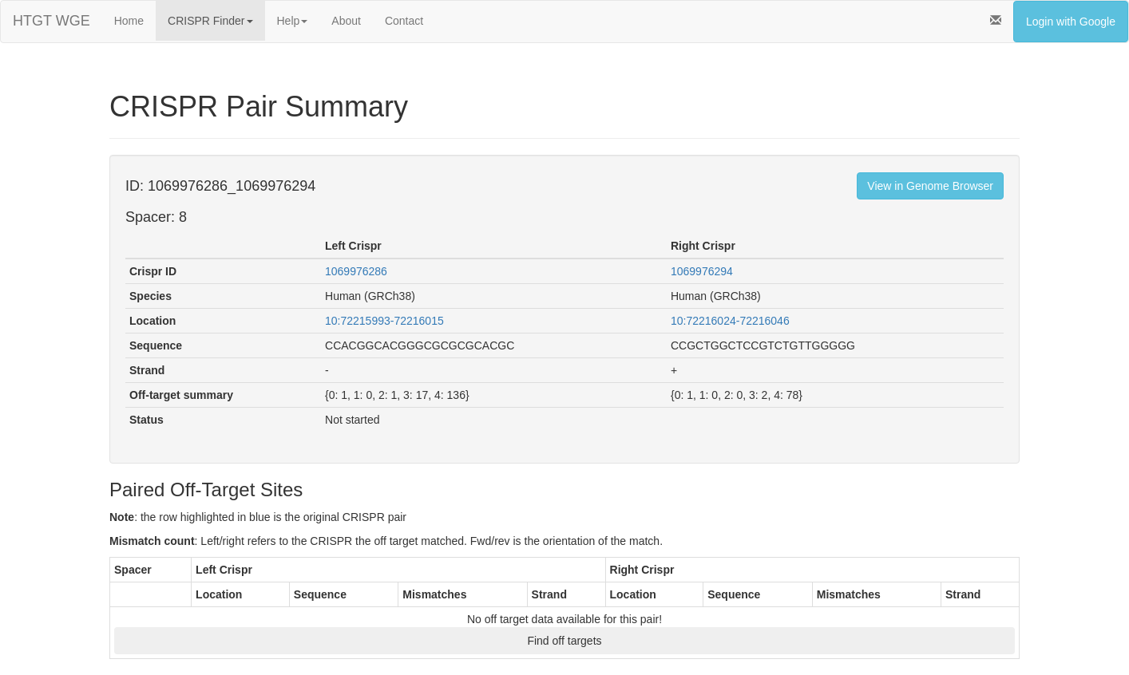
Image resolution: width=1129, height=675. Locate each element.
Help (292, 20)
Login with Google (1070, 21)
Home (129, 20)
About (346, 20)
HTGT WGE (51, 21)
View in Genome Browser (930, 186)
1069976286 (356, 271)
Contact (404, 20)
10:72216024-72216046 (730, 320)
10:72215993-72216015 (384, 320)
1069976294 (702, 271)
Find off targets (564, 640)
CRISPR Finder (210, 20)
